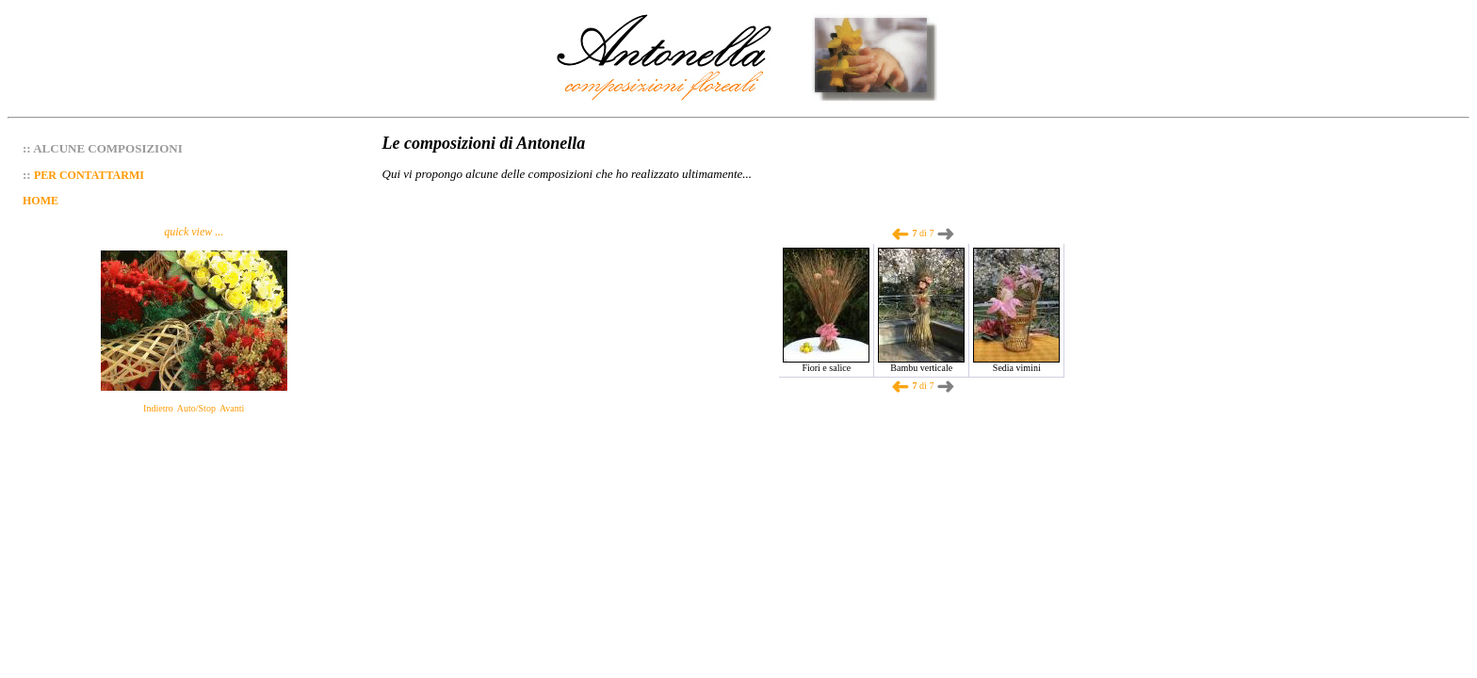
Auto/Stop (196, 408)
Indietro (158, 408)
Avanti (231, 408)
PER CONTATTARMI (89, 175)
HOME (40, 200)
